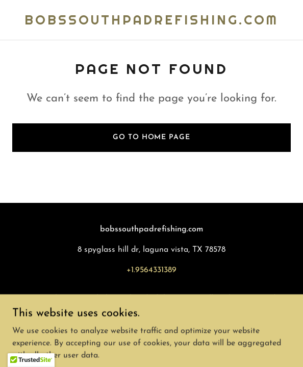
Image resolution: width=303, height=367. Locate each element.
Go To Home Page (151, 137)
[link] (151, 22)
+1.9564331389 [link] (151, 270)
